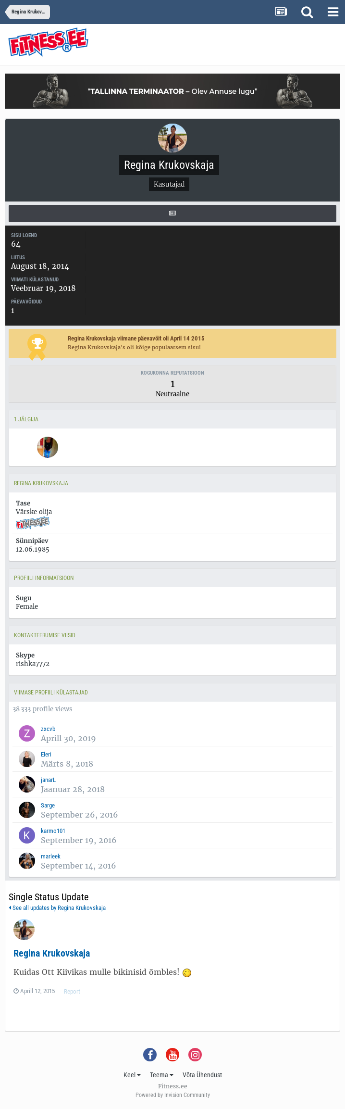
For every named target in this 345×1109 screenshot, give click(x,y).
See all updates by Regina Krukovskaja (57, 907)
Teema (161, 1075)
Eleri (46, 754)
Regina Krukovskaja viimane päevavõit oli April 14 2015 (136, 338)
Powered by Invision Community (173, 1095)
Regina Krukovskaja (51, 953)
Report (72, 991)
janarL (48, 779)
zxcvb (48, 728)
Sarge (48, 805)
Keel (132, 1075)
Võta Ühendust (202, 1075)
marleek (51, 856)
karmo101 (53, 830)
